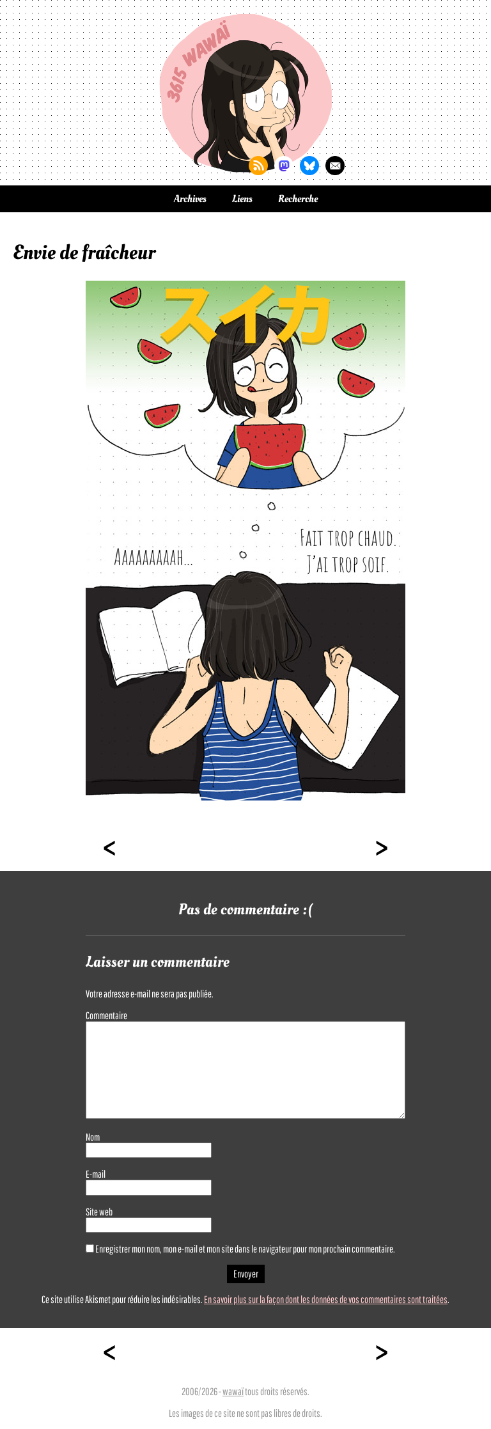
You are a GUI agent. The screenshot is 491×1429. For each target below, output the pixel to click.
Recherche (298, 199)
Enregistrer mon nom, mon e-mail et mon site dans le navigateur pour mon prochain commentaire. (245, 1248)
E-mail (95, 1174)
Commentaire (106, 1015)
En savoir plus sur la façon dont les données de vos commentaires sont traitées (326, 1299)
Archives (190, 199)
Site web (99, 1211)
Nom (93, 1137)
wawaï (233, 1391)
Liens (242, 199)
